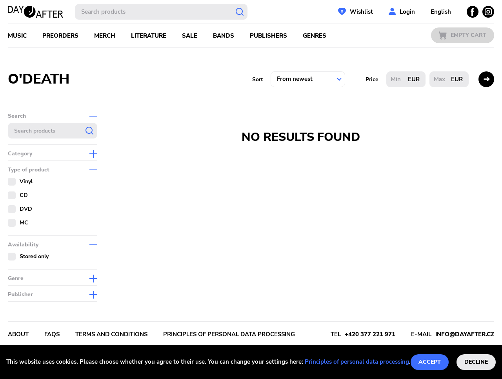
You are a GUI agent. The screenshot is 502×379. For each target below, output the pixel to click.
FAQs (52, 334)
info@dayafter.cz (464, 334)
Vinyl (26, 181)
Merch (104, 36)
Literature (148, 36)
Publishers (268, 36)
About (18, 334)
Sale (189, 36)
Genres (314, 36)
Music (17, 36)
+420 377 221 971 (370, 334)
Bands (223, 36)
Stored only (34, 256)
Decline (476, 362)
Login (407, 12)
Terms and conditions (111, 334)
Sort (257, 79)
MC (24, 222)
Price (372, 79)
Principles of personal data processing (357, 362)
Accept (429, 362)
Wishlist (361, 12)
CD (24, 195)
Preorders (60, 36)
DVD (26, 209)
